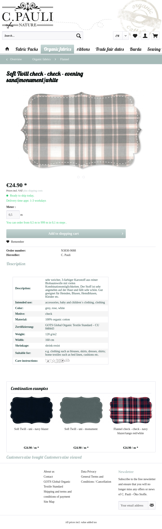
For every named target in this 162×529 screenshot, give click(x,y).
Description (15, 263)
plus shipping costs (33, 190)
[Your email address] (133, 505)
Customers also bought (24, 457)
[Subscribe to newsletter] (151, 505)
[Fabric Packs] (26, 49)
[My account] (145, 35)
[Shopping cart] (155, 35)
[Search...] (42, 35)
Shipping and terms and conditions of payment (58, 494)
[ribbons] (83, 49)
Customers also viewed (63, 457)
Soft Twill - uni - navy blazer (31, 429)
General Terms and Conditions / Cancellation (96, 479)
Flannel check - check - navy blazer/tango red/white (131, 431)
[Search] (78, 35)
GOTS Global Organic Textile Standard (57, 484)
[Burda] (135, 49)
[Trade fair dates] (110, 49)
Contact (48, 476)
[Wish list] (135, 35)
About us (49, 471)
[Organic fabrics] (57, 49)
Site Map (49, 501)
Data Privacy (88, 471)
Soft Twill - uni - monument (80, 429)
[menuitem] (42, 37)
